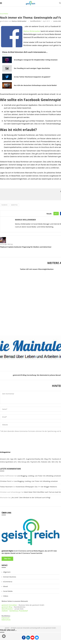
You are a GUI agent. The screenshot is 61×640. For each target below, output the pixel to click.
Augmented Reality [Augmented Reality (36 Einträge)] (34, 459)
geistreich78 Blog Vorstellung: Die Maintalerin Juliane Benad (37, 375)
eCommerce (7, 581)
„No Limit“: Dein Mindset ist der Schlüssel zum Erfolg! (30, 497)
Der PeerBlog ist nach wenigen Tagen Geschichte (32, 68)
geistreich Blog (7, 607)
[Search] (60, 3)
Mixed (5, 586)
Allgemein (7, 572)
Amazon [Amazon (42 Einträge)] (4, 459)
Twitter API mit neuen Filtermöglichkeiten (37, 269)
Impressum (6, 618)
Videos (5, 596)
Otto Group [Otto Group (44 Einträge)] (23, 461)
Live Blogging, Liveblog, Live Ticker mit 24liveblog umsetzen (39, 476)
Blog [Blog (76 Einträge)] (47, 459)
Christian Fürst (5, 481)
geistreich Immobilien (9, 605)
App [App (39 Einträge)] (13, 459)
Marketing (14, 205)
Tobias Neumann (6, 487)
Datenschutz (6, 620)
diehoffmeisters (7, 609)
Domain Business (9, 577)
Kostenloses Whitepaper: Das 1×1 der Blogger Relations (36, 487)
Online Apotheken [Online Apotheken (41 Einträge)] (8, 461)
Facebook (4, 205)
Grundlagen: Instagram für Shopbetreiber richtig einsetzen (36, 60)
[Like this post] (56, 213)
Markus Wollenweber (19, 21)
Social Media (7, 591)
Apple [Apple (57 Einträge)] (21, 459)
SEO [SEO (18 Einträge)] (55, 461)
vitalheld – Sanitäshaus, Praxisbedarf (15, 611)
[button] (4, 636)
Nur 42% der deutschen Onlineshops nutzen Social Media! (35, 85)
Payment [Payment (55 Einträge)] (35, 461)
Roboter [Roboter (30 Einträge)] (45, 461)
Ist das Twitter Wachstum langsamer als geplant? (32, 77)
